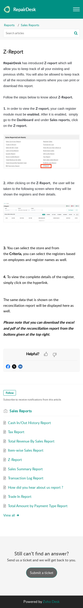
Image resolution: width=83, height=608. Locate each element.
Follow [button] (10, 393)
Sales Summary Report (25, 468)
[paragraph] (41, 204)
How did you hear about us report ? (35, 487)
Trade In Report (19, 496)
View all (11, 515)
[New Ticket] (41, 572)
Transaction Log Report (25, 478)
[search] (41, 33)
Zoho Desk (51, 601)
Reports (9, 25)
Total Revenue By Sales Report (31, 441)
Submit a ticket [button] (41, 572)
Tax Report (16, 431)
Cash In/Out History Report (29, 422)
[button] (75, 33)
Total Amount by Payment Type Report (38, 505)
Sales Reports (30, 25)
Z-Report (15, 459)
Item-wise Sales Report (25, 450)
